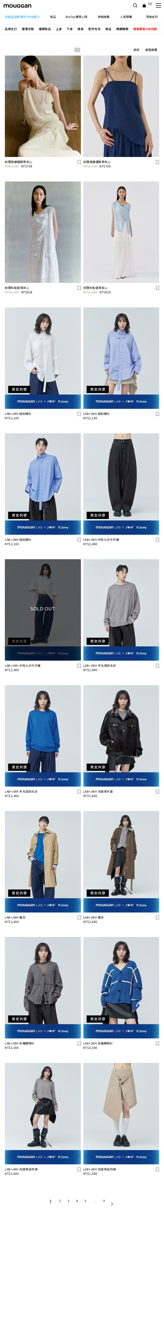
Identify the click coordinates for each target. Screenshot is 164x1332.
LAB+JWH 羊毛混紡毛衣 (99, 665)
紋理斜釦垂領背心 (17, 288)
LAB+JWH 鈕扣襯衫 (18, 413)
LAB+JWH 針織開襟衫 (20, 1043)
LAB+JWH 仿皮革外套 (98, 791)
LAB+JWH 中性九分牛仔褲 (101, 539)
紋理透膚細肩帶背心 (18, 162)
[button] (11, 29)
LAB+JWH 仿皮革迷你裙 (21, 1169)
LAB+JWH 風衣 (15, 917)
